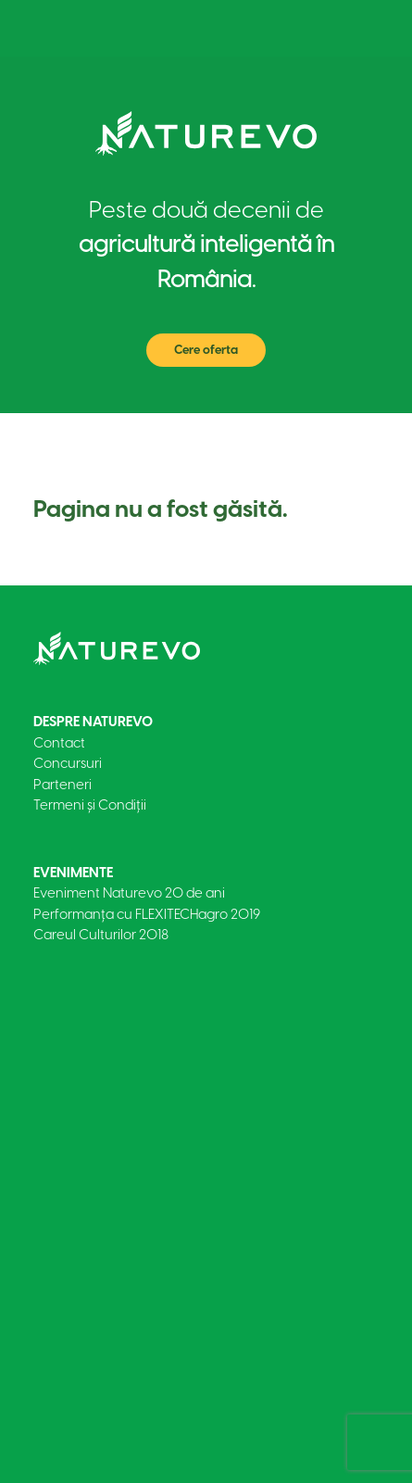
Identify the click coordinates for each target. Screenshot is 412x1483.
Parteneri (62, 784)
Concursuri (67, 763)
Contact (59, 743)
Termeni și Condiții (89, 805)
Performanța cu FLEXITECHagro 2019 (146, 914)
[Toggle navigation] (351, 28)
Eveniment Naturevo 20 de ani (129, 893)
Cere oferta (206, 350)
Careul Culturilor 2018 (101, 934)
